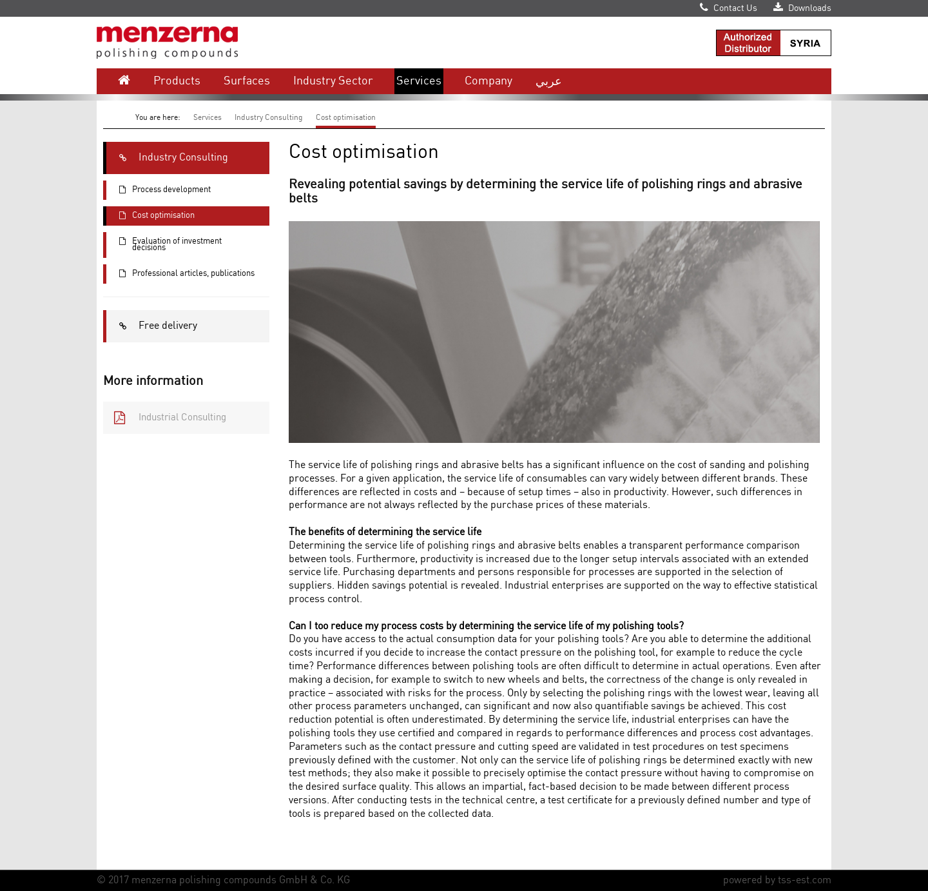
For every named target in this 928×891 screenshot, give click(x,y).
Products (176, 81)
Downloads (802, 8)
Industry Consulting (269, 117)
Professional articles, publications (180, 274)
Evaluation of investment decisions (164, 245)
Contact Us (728, 8)
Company (488, 81)
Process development (158, 190)
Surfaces (247, 81)
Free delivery (151, 326)
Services (418, 81)
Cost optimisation (346, 117)
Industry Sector (333, 81)
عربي (549, 81)
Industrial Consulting (164, 418)
